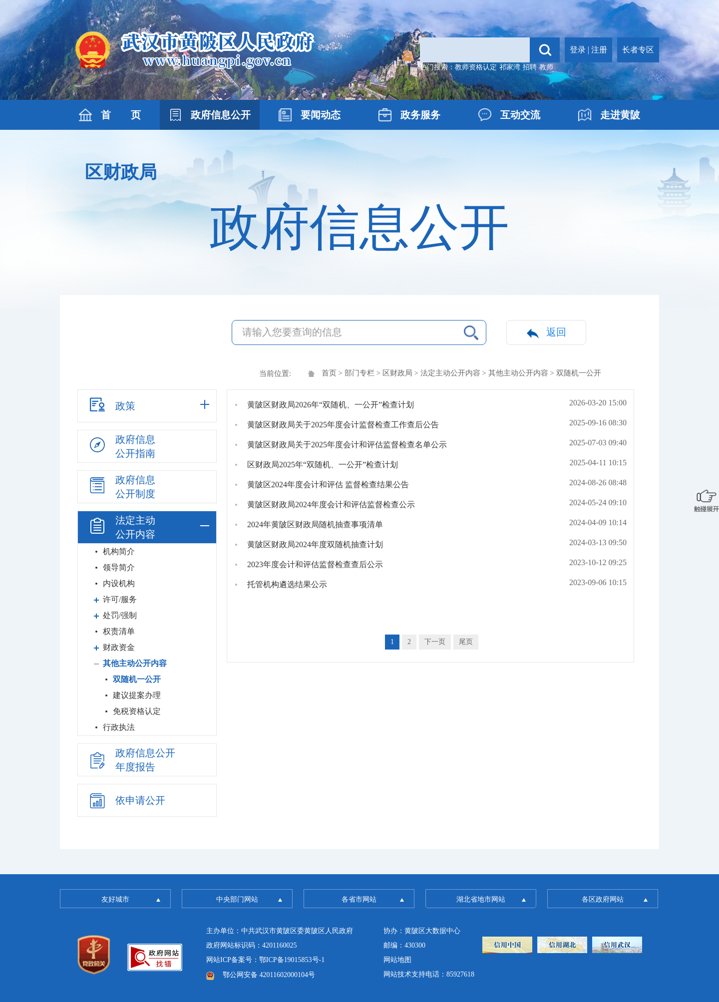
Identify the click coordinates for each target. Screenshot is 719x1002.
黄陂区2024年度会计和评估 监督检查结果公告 (328, 484)
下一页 (434, 642)
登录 (578, 49)
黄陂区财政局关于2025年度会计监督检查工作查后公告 (343, 424)
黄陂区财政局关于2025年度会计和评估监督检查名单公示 (347, 444)
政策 (111, 404)
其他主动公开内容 (518, 373)
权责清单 (119, 631)
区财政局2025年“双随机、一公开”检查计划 (322, 464)
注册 (599, 49)
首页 (329, 373)
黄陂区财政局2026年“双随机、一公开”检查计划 (330, 404)
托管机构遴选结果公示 (287, 584)
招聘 (530, 67)
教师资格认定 (476, 67)
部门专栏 (359, 373)
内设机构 (119, 583)
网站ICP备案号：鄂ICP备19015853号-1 (265, 960)
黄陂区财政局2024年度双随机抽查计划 (315, 544)
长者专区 (638, 49)
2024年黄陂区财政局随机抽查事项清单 (315, 524)
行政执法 (119, 727)
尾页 (466, 642)
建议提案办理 (137, 695)
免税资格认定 (137, 711)
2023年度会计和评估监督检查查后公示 (315, 564)
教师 (546, 67)
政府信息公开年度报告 (131, 759)
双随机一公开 (137, 679)
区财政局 (397, 373)
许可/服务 (120, 599)
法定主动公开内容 (450, 373)
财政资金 (119, 647)
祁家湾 (509, 67)
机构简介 (119, 551)
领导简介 (119, 567)
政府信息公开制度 (121, 486)
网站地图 (397, 960)
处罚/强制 (120, 615)
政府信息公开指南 (121, 446)
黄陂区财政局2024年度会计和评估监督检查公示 (331, 504)
